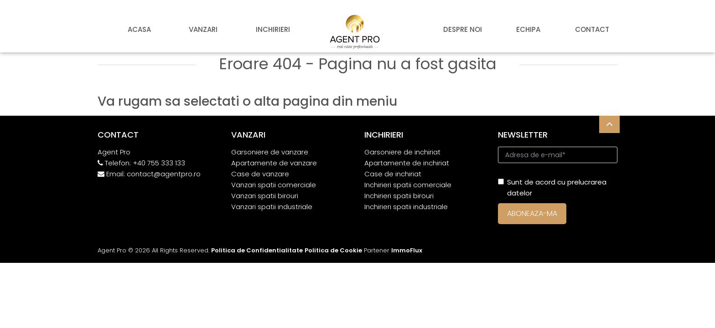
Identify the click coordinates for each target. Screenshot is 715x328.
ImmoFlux (406, 250)
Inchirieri (273, 29)
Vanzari (203, 29)
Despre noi (462, 29)
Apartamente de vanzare (274, 163)
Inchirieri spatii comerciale (407, 185)
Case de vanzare (260, 174)
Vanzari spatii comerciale (273, 185)
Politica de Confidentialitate (257, 250)
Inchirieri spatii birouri (399, 195)
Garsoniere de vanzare (269, 152)
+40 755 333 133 (159, 163)
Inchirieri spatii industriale (406, 206)
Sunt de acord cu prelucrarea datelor (552, 187)
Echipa (528, 29)
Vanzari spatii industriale (271, 206)
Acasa (139, 29)
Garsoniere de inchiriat (402, 152)
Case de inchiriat (392, 174)
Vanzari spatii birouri (264, 195)
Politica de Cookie (333, 250)
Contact (592, 29)
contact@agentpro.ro (164, 174)
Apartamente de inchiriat (406, 163)
